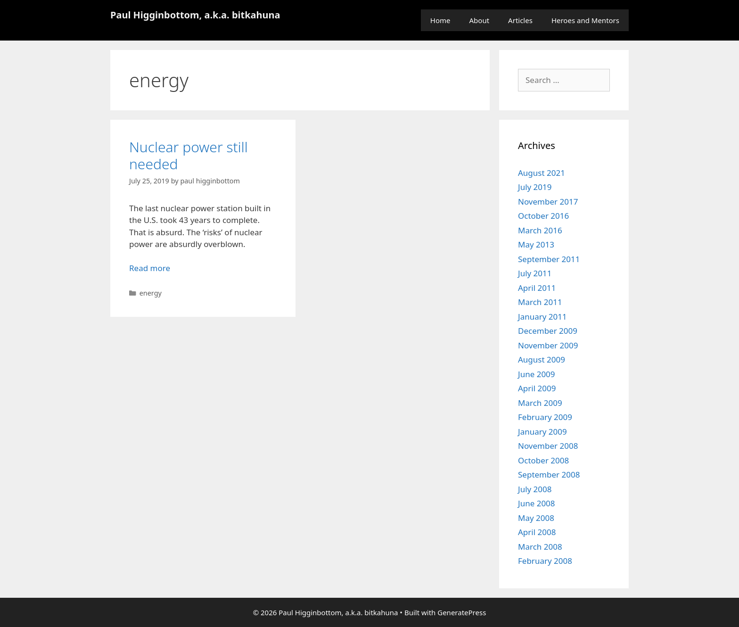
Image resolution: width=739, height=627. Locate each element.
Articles (520, 20)
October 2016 (543, 215)
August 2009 (541, 359)
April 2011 (537, 287)
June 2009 (536, 374)
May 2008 (536, 517)
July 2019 (535, 187)
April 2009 (537, 388)
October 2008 (543, 460)
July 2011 (535, 273)
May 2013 (536, 244)
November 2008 (548, 445)
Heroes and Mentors (585, 20)
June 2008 (536, 503)
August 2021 (541, 172)
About (479, 20)
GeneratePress (461, 612)
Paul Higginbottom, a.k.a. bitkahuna (195, 14)
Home (440, 20)
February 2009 (545, 417)
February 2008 (545, 560)
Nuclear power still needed (188, 155)
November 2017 (548, 201)
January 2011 (542, 316)
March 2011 (540, 302)
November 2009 (548, 345)
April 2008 (537, 532)
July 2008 (535, 489)
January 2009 (542, 431)
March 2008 (540, 546)
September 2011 (549, 259)
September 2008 (549, 474)
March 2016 (540, 230)
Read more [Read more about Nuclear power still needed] (149, 268)
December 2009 (547, 330)
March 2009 (540, 402)
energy (151, 293)
